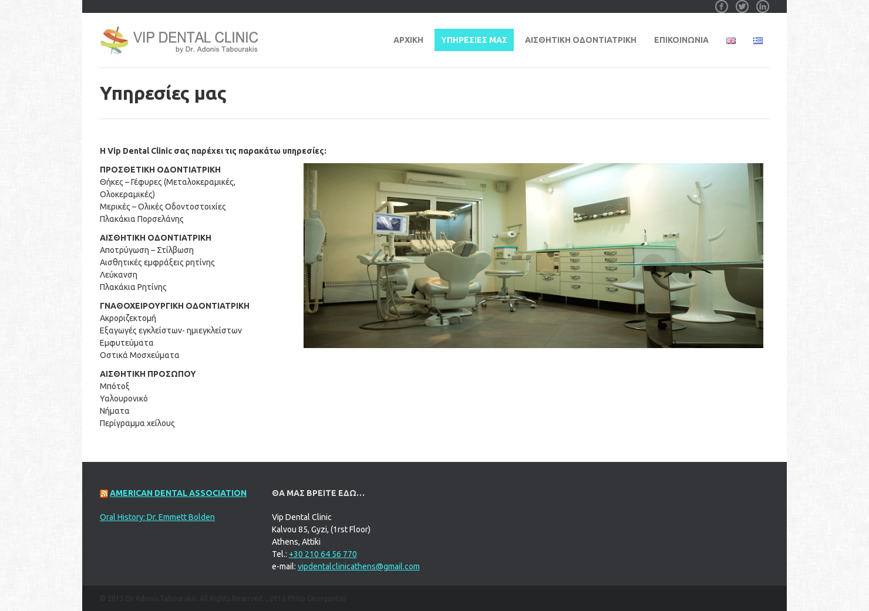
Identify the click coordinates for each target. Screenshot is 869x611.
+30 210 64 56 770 (323, 554)
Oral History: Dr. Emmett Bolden (157, 517)
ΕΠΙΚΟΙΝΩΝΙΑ (681, 40)
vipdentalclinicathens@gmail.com (359, 566)
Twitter (742, 2)
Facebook (721, 2)
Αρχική (408, 40)
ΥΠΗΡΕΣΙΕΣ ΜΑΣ (474, 40)
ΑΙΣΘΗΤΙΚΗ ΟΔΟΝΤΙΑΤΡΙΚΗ (580, 40)
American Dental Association (178, 493)
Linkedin (762, 2)
